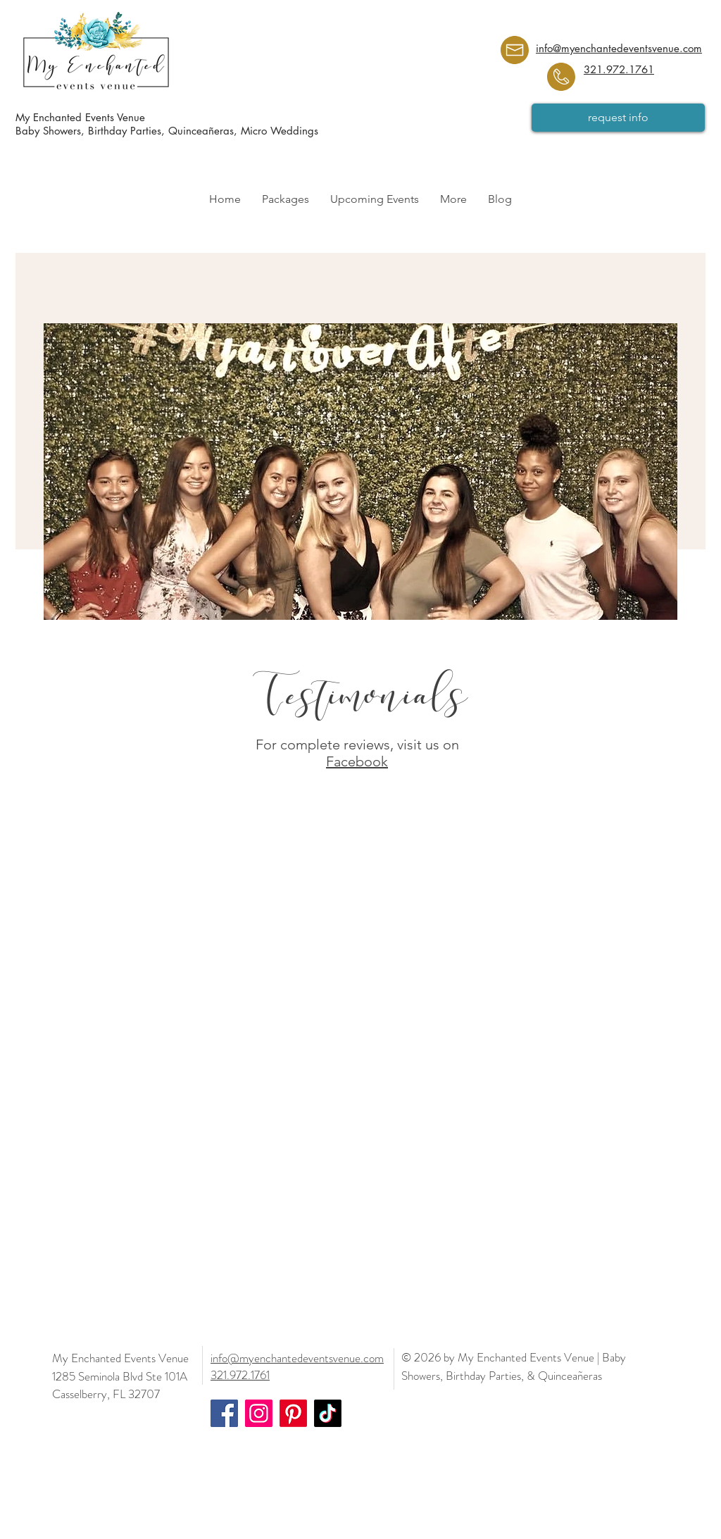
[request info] (618, 118)
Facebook (357, 761)
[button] (285, 199)
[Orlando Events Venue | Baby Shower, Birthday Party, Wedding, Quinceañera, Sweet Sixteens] (224, 1413)
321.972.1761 (619, 69)
